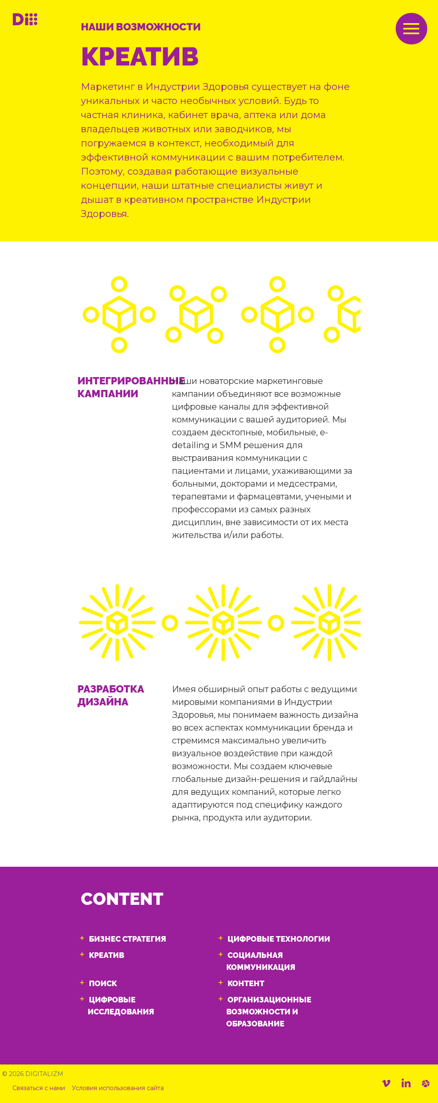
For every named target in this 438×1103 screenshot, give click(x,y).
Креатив (106, 955)
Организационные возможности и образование (268, 1011)
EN (371, 30)
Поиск (103, 983)
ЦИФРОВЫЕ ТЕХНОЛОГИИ (279, 938)
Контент (246, 983)
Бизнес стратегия (127, 938)
